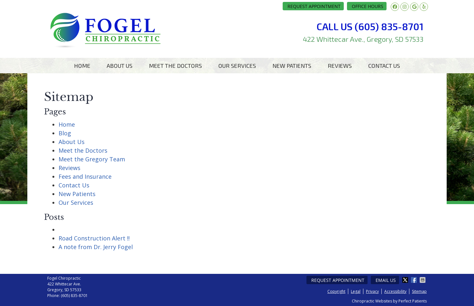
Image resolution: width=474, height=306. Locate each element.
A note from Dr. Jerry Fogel (96, 247)
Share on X (405, 280)
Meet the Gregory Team (92, 159)
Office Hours (367, 6)
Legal (355, 291)
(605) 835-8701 (74, 295)
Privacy (372, 291)
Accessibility (395, 291)
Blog (65, 133)
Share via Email (423, 280)
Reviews (340, 65)
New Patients (291, 65)
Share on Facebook (414, 280)
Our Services (237, 65)
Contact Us (384, 65)
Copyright (336, 291)
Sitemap (419, 291)
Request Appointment (314, 6)
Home (82, 65)
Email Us (386, 280)
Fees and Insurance (85, 176)
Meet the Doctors (175, 65)
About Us (119, 65)
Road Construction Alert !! (94, 238)
